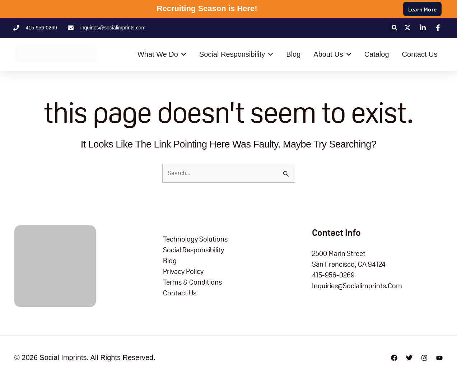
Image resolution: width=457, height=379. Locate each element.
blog (170, 260)
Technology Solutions (195, 239)
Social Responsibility (193, 249)
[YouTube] (439, 358)
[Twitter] (409, 358)
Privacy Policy (183, 271)
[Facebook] (394, 358)
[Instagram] (424, 358)
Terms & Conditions (192, 282)
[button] (394, 27)
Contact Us (179, 293)
